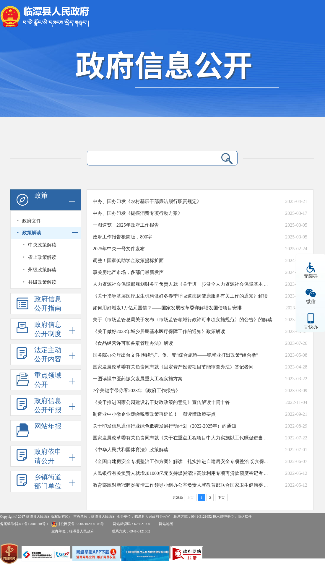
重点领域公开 (47, 380)
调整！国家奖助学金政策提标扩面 (128, 260)
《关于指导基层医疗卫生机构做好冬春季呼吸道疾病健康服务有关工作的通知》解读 (180, 295)
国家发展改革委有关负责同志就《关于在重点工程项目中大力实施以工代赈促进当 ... (180, 437)
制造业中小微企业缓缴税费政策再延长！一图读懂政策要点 (154, 414)
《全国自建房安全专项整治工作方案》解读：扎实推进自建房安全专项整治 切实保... (180, 461)
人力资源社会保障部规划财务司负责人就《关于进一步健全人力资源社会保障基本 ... (180, 284)
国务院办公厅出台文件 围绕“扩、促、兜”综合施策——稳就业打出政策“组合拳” (175, 355)
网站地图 (166, 524)
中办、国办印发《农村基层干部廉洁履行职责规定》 (147, 201)
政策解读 (31, 232)
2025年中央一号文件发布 (119, 248)
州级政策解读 (42, 269)
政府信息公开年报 (47, 405)
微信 (311, 301)
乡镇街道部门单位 (47, 481)
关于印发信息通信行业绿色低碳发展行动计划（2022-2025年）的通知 (164, 425)
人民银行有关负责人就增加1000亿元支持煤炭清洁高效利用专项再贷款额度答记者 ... (180, 473)
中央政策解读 (42, 244)
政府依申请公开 (47, 456)
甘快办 (311, 326)
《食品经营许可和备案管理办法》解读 (133, 343)
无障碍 (311, 276)
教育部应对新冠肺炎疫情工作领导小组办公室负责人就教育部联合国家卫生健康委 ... (180, 485)
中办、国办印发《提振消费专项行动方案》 (138, 213)
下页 (221, 498)
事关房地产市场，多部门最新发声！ (130, 272)
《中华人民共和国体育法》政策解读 (130, 449)
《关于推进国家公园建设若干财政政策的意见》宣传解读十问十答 (161, 402)
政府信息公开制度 (47, 329)
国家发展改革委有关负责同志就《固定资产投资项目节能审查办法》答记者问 (173, 366)
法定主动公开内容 (47, 354)
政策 (41, 195)
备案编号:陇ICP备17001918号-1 (24, 524)
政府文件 (31, 220)
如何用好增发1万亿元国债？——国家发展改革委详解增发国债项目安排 (167, 307)
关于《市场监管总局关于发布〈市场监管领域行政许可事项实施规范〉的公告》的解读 (182, 319)
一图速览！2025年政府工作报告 (126, 225)
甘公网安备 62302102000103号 (77, 524)
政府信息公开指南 (47, 303)
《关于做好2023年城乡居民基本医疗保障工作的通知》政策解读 (159, 331)
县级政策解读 (42, 282)
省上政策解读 (42, 257)
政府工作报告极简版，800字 (122, 236)
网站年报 (47, 426)
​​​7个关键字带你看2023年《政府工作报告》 (136, 390)
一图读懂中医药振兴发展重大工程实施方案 (138, 378)
